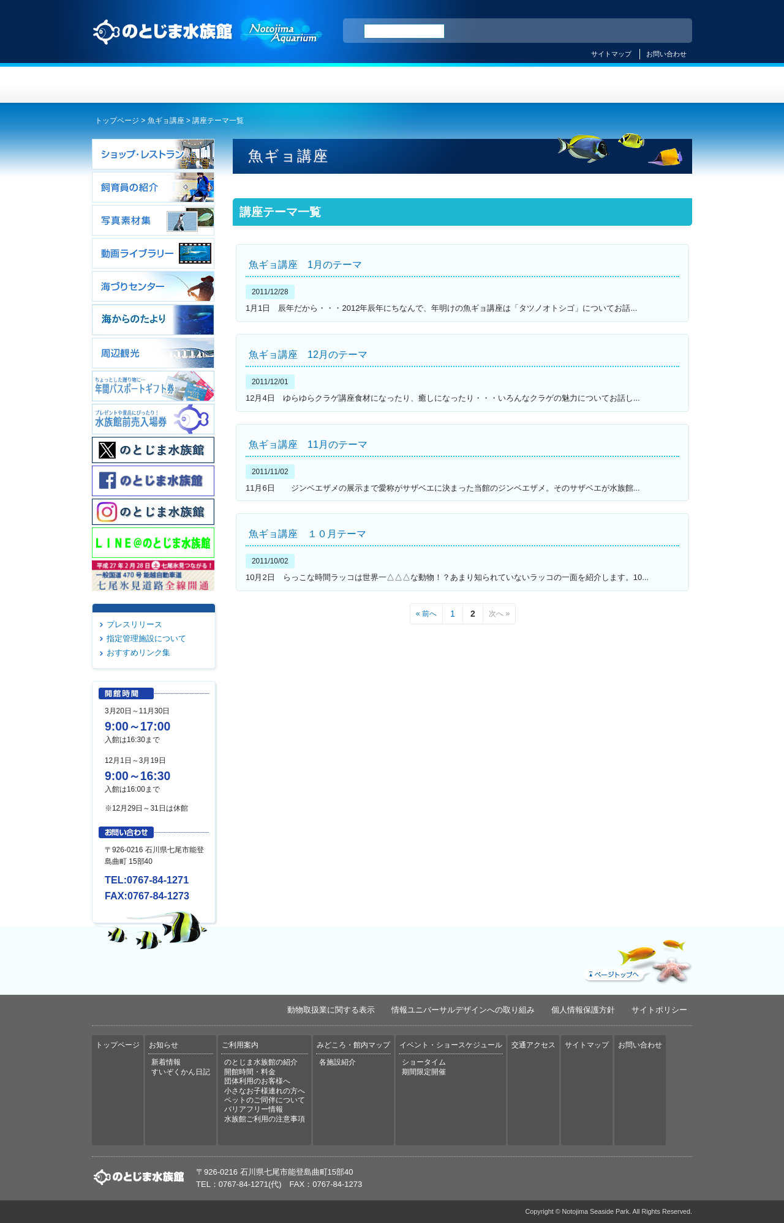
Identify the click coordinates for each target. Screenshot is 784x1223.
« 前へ (426, 613)
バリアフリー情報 (253, 1109)
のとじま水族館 (208, 43)
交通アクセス (642, 85)
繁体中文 (640, 31)
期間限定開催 (424, 1072)
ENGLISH (576, 31)
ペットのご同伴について (264, 1100)
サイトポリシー (659, 1009)
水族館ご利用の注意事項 (264, 1119)
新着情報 (166, 1062)
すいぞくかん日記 (180, 1072)
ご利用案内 (342, 85)
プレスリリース (134, 624)
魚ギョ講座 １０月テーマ (307, 533)
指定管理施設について (146, 638)
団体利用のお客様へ (257, 1081)
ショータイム (424, 1062)
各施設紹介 (337, 1062)
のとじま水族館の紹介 (261, 1062)
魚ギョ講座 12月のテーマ (308, 354)
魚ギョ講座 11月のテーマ (308, 444)
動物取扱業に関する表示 (331, 1009)
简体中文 (608, 31)
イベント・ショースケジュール (542, 85)
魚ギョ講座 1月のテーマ (305, 264)
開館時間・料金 (250, 1072)
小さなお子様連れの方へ (264, 1091)
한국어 (669, 31)
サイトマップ (611, 54)
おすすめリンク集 (138, 652)
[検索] (404, 31)
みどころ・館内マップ (442, 85)
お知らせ (242, 85)
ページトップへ (636, 958)
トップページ (142, 85)
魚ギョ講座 (166, 120)
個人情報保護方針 (583, 1009)
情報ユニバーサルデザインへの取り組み (463, 1009)
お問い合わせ (666, 54)
